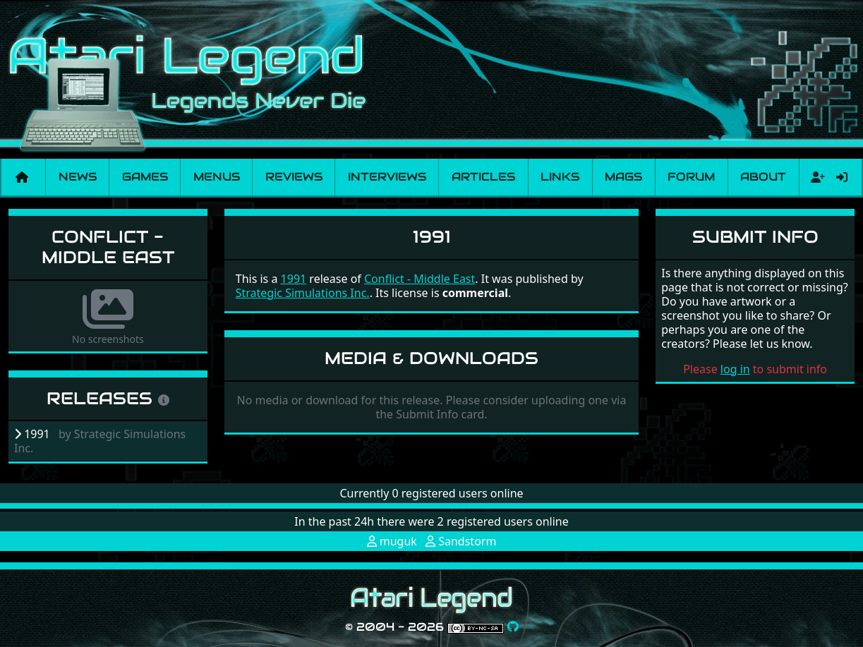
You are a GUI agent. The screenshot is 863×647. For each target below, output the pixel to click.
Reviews (293, 176)
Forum (691, 176)
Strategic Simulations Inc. (303, 293)
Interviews (387, 176)
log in (735, 369)
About (763, 176)
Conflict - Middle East (108, 247)
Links (560, 176)
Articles (483, 176)
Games (145, 176)
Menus (216, 176)
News (78, 176)
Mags (623, 176)
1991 (294, 278)
